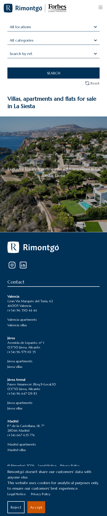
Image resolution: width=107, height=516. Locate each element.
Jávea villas (14, 367)
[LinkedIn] (23, 265)
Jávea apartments (19, 361)
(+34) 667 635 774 (21, 435)
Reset (92, 83)
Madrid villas (16, 450)
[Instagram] (12, 265)
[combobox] (10, 27)
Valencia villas (17, 325)
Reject (16, 507)
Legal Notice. (16, 494)
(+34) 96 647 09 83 (22, 393)
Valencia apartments (22, 320)
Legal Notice (47, 466)
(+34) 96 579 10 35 (21, 352)
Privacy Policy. (41, 494)
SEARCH (53, 73)
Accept (36, 507)
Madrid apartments (21, 444)
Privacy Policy (69, 466)
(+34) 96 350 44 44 (22, 310)
